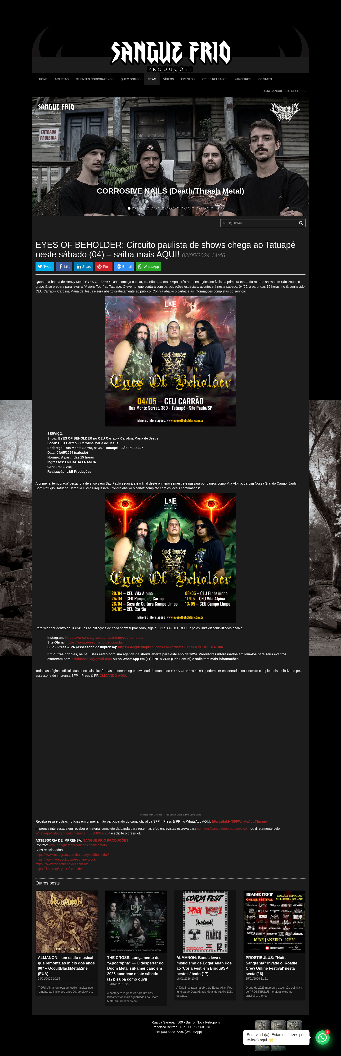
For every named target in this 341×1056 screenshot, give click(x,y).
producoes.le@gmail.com (92, 659)
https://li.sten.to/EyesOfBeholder (59, 869)
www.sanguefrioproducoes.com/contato (78, 845)
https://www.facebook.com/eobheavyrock (66, 859)
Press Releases (215, 79)
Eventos (188, 79)
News (152, 79)
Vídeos (168, 79)
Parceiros (242, 79)
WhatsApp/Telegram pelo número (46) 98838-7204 (73, 833)
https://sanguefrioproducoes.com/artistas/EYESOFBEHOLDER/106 (170, 647)
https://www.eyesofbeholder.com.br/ (95, 642)
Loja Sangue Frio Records (283, 91)
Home (43, 79)
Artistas (62, 79)
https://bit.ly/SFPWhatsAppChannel (240, 821)
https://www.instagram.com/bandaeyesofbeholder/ (104, 637)
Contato (265, 79)
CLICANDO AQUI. (113, 675)
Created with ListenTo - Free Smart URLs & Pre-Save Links (170, 814)
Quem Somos (130, 79)
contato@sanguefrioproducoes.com (223, 828)
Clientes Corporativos (94, 79)
